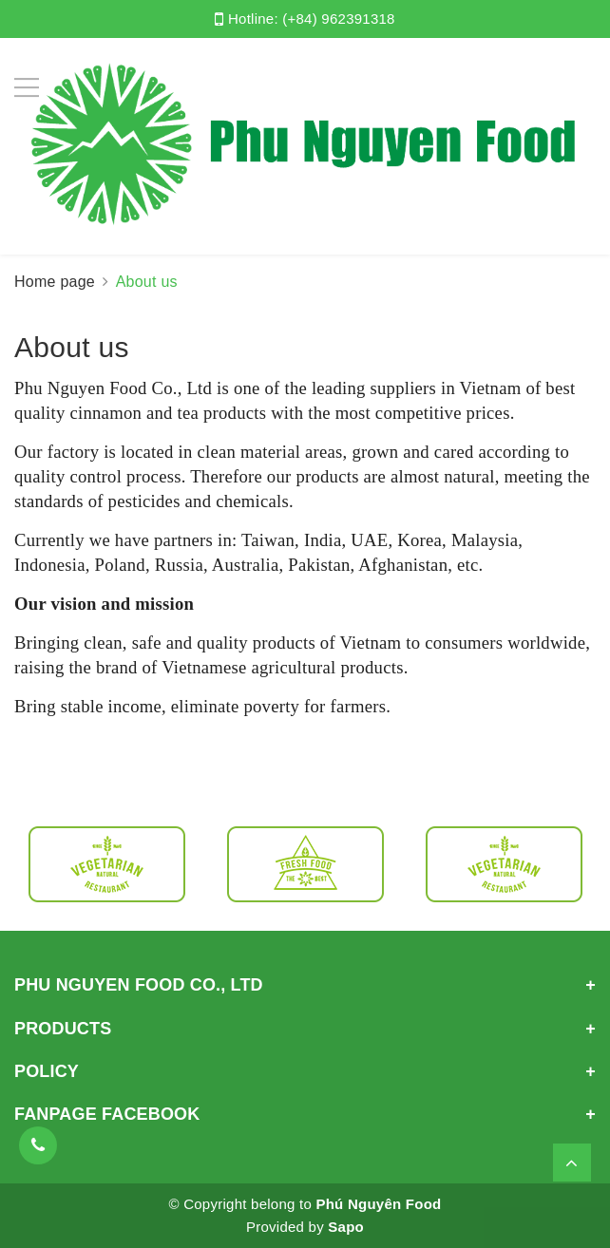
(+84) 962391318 (338, 18)
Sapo (346, 1227)
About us (71, 347)
